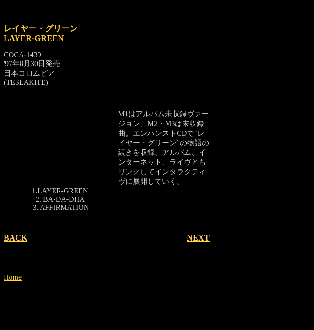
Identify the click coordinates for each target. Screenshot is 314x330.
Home (13, 277)
